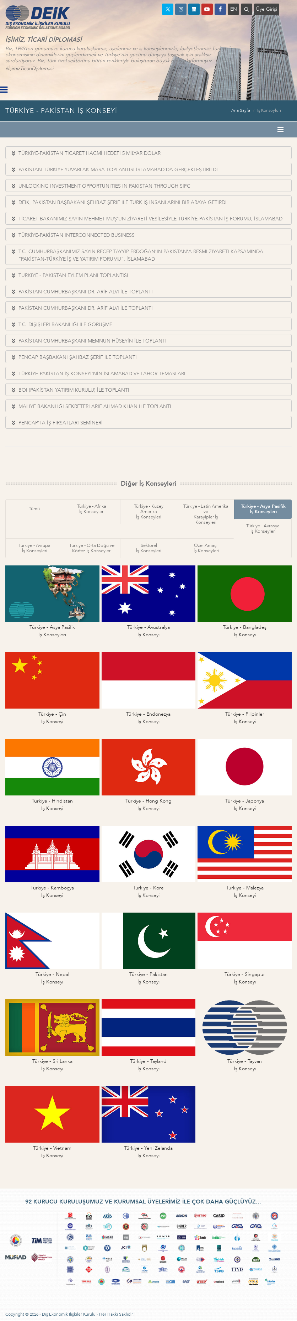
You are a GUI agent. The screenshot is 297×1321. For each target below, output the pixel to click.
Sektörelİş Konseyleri (148, 548)
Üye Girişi (266, 9)
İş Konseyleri (269, 110)
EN (233, 9)
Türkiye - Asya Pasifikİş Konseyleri (263, 509)
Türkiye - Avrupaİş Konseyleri (34, 548)
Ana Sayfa (240, 110)
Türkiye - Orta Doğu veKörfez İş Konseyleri (91, 548)
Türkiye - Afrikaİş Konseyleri (91, 509)
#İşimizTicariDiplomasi (29, 69)
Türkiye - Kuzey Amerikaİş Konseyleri (148, 511)
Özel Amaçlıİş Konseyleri (206, 548)
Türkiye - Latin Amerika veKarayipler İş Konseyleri (205, 514)
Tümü (34, 509)
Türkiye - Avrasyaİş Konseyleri (263, 528)
